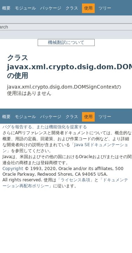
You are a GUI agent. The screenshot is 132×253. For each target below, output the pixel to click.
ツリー (105, 8)
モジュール (25, 8)
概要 (6, 8)
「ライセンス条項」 (75, 179)
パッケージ (50, 8)
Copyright (12, 168)
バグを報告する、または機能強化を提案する (44, 126)
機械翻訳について (66, 42)
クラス (71, 8)
